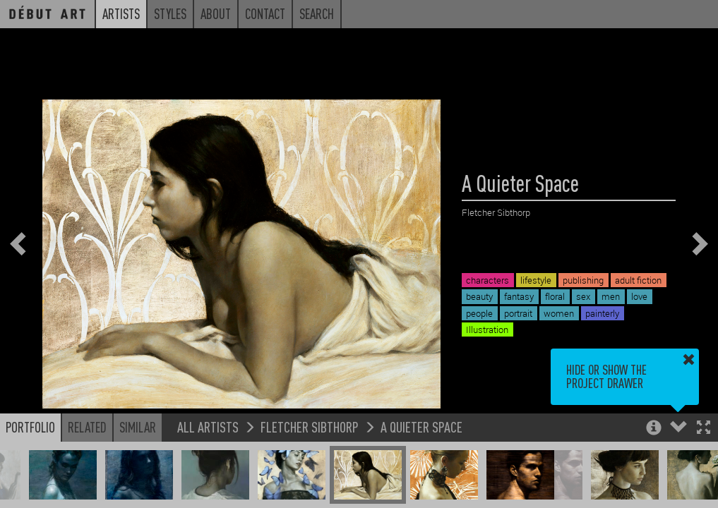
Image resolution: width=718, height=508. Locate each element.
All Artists (208, 426)
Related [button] (87, 427)
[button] (703, 428)
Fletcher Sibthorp (310, 426)
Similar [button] (137, 427)
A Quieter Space (421, 426)
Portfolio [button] (30, 427)
